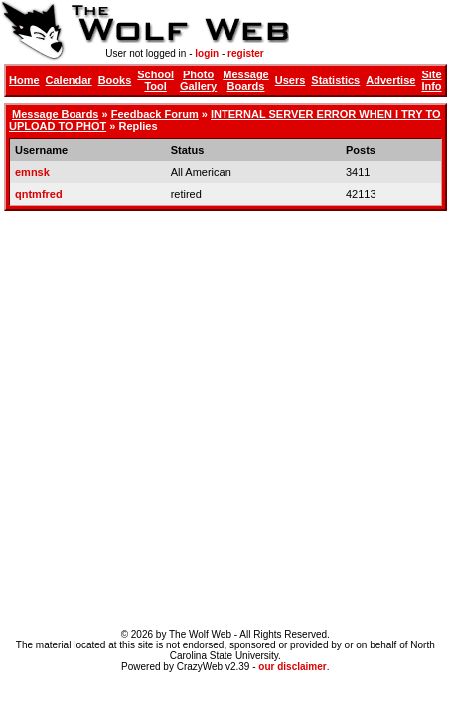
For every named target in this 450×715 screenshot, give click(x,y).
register (245, 53)
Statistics (335, 80)
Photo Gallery (198, 80)
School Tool (155, 80)
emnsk (32, 172)
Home (24, 80)
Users (290, 80)
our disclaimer (292, 666)
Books (115, 80)
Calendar (69, 80)
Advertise (390, 80)
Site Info (431, 80)
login (207, 53)
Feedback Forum (155, 114)
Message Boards (245, 80)
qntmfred (39, 194)
